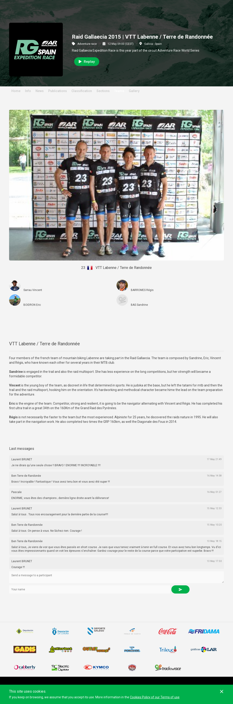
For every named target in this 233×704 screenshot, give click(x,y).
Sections (103, 91)
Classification (81, 91)
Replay (87, 62)
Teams (119, 91)
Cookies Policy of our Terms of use (155, 697)
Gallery (134, 91)
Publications (57, 91)
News (39, 91)
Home (15, 91)
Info (28, 91)
